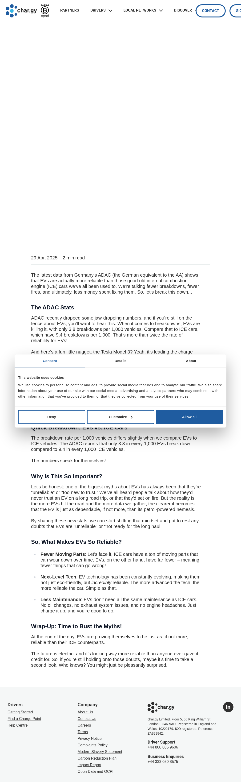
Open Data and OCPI (95, 772)
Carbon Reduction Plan (97, 758)
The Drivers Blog (27, 113)
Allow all (189, 417)
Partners (69, 10)
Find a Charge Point (24, 719)
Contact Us (87, 719)
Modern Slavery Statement (100, 752)
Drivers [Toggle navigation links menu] (101, 10)
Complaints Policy (93, 745)
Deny (51, 417)
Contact (210, 10)
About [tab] (191, 361)
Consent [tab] (50, 361)
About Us (85, 712)
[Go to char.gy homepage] (21, 10)
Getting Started (20, 712)
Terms (83, 732)
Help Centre (18, 725)
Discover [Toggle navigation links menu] (186, 10)
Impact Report (89, 765)
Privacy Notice (90, 738)
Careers (84, 725)
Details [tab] (120, 361)
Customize (121, 417)
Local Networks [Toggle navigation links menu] (143, 10)
